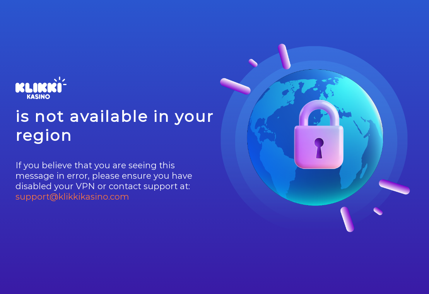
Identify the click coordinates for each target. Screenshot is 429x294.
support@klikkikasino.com (72, 196)
